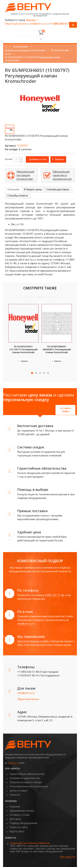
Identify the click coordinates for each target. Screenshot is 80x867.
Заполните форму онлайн (32, 641)
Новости (15, 794)
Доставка (15, 819)
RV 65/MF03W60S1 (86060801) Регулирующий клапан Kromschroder (57, 349)
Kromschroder (21, 46)
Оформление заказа (22, 810)
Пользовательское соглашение (29, 786)
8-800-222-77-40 (54, 595)
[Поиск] (40, 39)
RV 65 (8, 54)
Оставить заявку (65, 410)
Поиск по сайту (19, 827)
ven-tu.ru (13, 763)
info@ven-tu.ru (38, 23)
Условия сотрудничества (25, 778)
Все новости (67, 856)
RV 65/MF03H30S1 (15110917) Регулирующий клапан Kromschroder (23, 349)
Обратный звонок (16, 23)
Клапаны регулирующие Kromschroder (25, 50)
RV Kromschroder (60, 50)
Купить (23, 361)
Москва (31, 20)
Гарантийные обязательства (27, 774)
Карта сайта (17, 831)
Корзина (15, 806)
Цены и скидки (19, 790)
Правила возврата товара (26, 782)
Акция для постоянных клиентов (30, 843)
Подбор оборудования (23, 823)
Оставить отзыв (19, 814)
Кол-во (8, 159)
